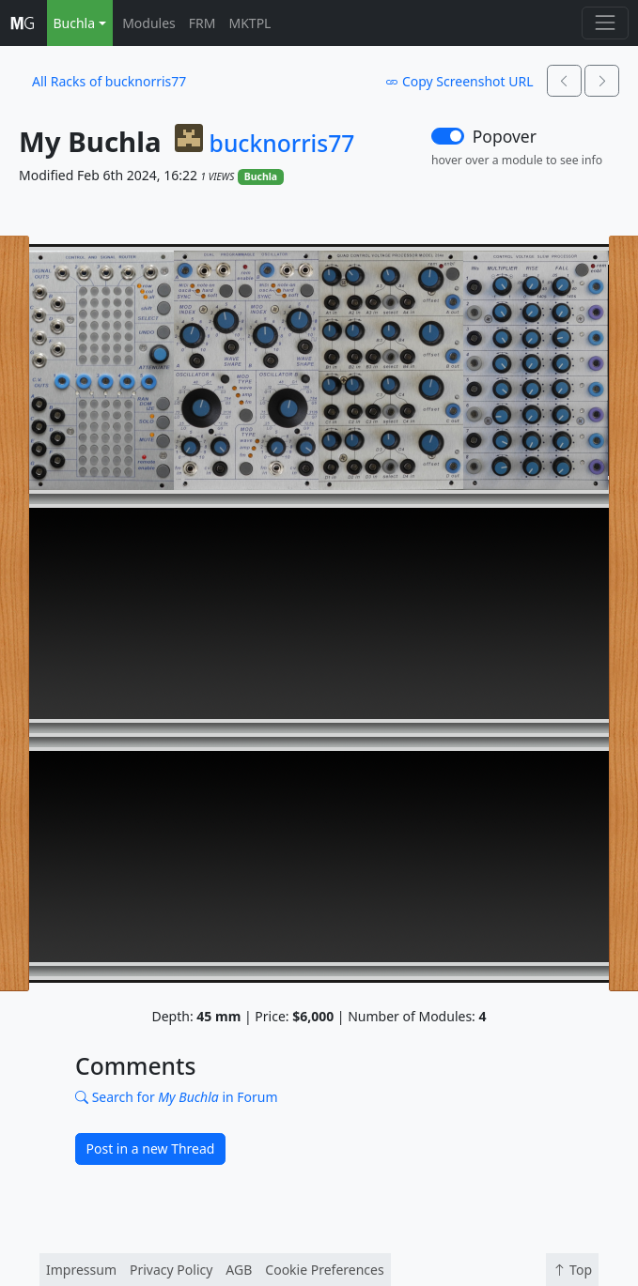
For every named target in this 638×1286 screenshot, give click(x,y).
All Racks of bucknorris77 (109, 81)
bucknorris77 (282, 144)
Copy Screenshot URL (459, 81)
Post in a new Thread (150, 1148)
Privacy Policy (171, 1269)
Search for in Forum (176, 1097)
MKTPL (250, 23)
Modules (149, 23)
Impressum (81, 1269)
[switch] (447, 136)
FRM (202, 23)
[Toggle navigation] (605, 23)
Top (572, 1269)
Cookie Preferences (324, 1269)
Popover (505, 136)
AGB (239, 1269)
